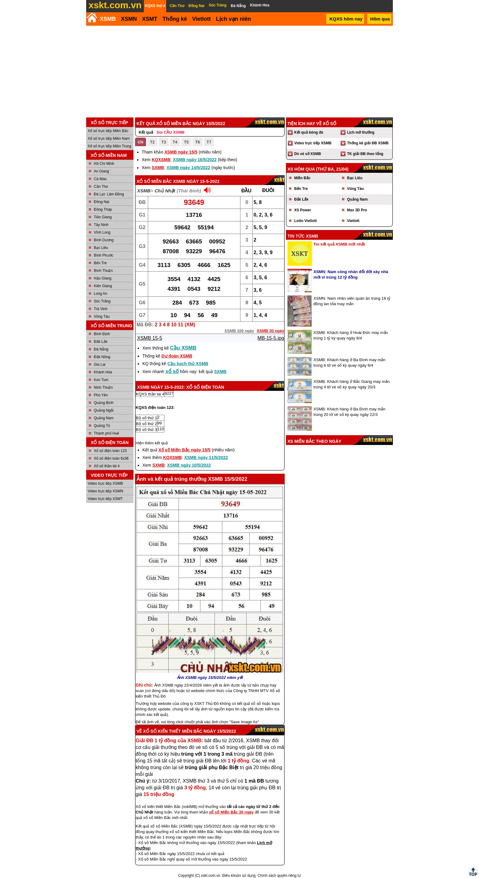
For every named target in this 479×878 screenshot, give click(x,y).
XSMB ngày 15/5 (180, 152)
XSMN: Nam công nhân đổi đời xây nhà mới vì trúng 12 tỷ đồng (350, 274)
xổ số (172, 371)
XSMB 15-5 (149, 338)
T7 (209, 142)
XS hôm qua (301, 169)
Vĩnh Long (102, 232)
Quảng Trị (102, 426)
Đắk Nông (102, 357)
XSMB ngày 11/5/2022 (206, 457)
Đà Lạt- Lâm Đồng (109, 194)
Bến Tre (100, 263)
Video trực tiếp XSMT (105, 499)
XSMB (108, 19)
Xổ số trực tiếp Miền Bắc (108, 131)
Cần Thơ (101, 186)
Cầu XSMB (183, 348)
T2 (152, 142)
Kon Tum (101, 380)
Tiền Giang (103, 217)
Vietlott (353, 221)
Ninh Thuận (103, 387)
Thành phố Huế (106, 433)
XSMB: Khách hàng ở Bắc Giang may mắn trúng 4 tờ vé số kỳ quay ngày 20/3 (351, 384)
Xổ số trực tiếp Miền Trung (109, 146)
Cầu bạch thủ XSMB (187, 363)
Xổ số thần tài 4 (106, 466)
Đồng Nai (101, 202)
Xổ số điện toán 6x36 (111, 458)
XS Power (302, 210)
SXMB (158, 167)
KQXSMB (161, 159)
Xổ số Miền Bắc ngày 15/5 (185, 449)
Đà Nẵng (101, 349)
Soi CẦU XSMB (170, 132)
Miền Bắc (302, 178)
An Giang (101, 171)
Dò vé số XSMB (307, 154)
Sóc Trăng (102, 301)
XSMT (149, 19)
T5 (186, 142)
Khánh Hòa (103, 372)
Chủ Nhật (165, 190)
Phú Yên (101, 395)
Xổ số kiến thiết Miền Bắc (172, 731)
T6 (197, 142)
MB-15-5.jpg (271, 338)
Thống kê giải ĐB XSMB (368, 143)
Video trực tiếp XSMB (105, 483)
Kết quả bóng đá (308, 132)
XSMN (129, 19)
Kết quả (146, 132)
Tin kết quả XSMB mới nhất (339, 244)
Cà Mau (100, 179)
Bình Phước (103, 255)
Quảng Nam (104, 418)
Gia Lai (99, 364)
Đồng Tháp (103, 209)
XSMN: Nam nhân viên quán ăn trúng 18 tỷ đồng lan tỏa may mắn (351, 301)
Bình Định (102, 334)
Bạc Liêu (101, 248)
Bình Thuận (103, 271)
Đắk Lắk (101, 341)
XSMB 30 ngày (270, 330)
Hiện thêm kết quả (152, 443)
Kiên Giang (103, 286)
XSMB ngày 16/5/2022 (195, 159)
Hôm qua (380, 18)
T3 (163, 142)
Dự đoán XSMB (176, 356)
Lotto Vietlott (305, 221)
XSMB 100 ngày (239, 330)
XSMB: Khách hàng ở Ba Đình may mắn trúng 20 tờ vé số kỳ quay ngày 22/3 (349, 412)
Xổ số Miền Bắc (154, 181)
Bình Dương (104, 240)
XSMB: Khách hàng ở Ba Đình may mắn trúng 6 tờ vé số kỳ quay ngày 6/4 (349, 362)
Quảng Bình (103, 403)
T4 (175, 142)
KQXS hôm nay (345, 18)
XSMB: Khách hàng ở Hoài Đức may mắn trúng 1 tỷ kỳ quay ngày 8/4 (350, 335)
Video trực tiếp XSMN (105, 491)
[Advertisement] (239, 71)
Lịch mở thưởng (361, 132)
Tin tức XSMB (302, 236)
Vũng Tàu (102, 316)
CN (140, 142)
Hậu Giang (103, 278)
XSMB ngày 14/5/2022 (188, 167)
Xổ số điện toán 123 (110, 451)
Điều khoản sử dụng (239, 875)
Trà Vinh (101, 309)
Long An (100, 293)
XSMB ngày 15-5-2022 (196, 181)
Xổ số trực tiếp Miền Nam (109, 138)
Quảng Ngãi (103, 410)
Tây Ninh (101, 225)
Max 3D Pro (357, 210)
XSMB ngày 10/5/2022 (189, 465)
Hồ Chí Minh (104, 163)
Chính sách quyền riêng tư (279, 875)
